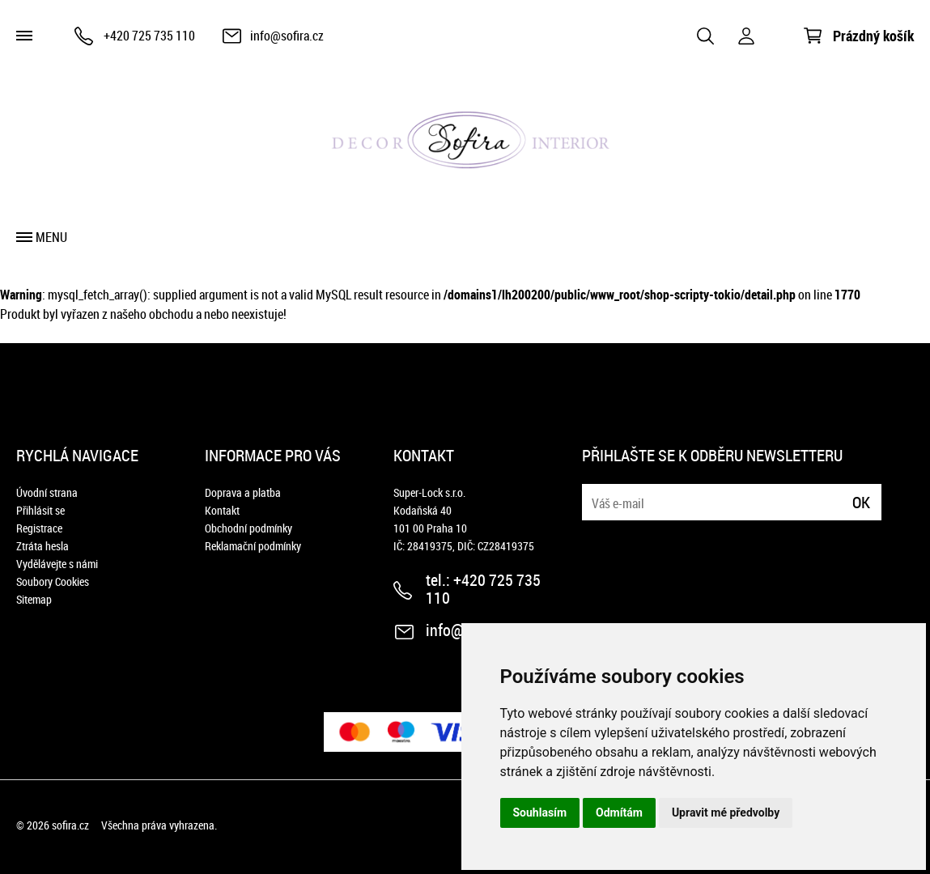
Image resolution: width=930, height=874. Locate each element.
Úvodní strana (47, 492)
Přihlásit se (40, 510)
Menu (51, 237)
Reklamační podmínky (253, 546)
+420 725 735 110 (149, 36)
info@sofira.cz (287, 36)
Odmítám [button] (619, 812)
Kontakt (222, 510)
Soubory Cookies (52, 581)
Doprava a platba (243, 492)
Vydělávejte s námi (57, 563)
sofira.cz (70, 825)
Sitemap (34, 599)
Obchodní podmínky (248, 528)
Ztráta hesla (42, 546)
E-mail (595, 492)
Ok (861, 502)
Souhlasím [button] (540, 812)
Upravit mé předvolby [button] (725, 812)
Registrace (39, 528)
